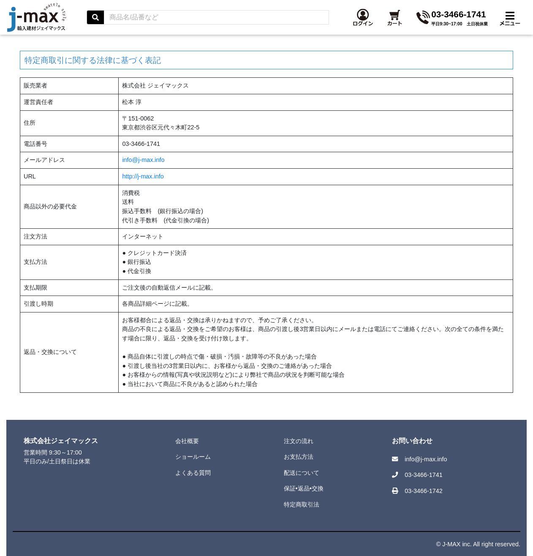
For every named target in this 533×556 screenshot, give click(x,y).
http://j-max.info (142, 176)
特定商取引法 (301, 504)
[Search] (300, 22)
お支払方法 (298, 456)
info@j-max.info (143, 159)
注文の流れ (298, 441)
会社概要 (187, 441)
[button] (447, 22)
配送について (301, 472)
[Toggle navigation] (510, 22)
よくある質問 (193, 472)
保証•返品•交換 (304, 488)
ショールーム (193, 456)
